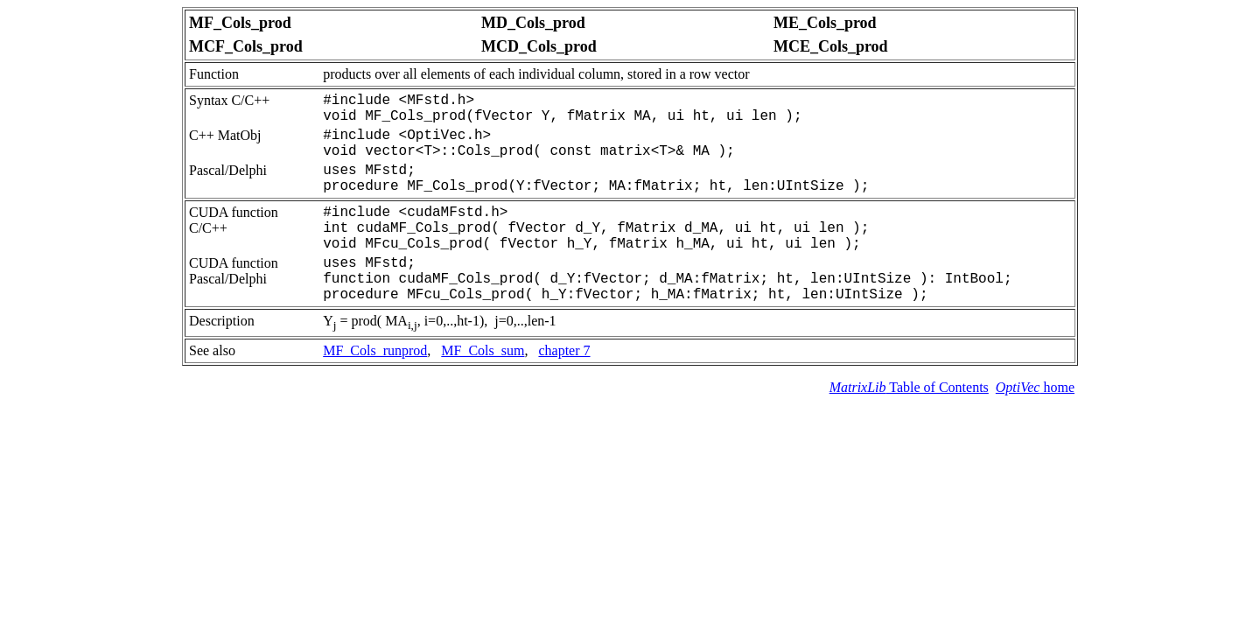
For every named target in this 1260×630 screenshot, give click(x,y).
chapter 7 (564, 350)
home (1035, 387)
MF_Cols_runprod (375, 350)
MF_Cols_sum (482, 350)
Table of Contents (909, 387)
